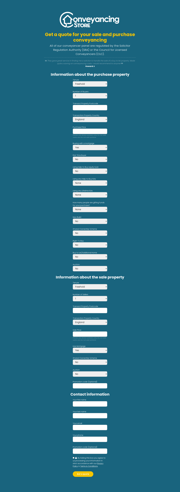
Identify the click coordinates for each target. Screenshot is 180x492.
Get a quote (83, 474)
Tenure (76, 79)
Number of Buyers (81, 91)
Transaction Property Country (86, 115)
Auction (76, 264)
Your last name (79, 411)
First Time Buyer (79, 155)
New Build (77, 217)
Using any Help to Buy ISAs (84, 179)
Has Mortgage (79, 346)
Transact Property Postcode (85, 103)
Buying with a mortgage (83, 143)
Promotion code (85, 381)
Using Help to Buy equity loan (86, 167)
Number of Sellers (80, 294)
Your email (77, 423)
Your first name (79, 399)
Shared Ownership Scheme (85, 229)
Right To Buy (78, 241)
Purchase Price (79, 127)
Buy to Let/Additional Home (85, 252)
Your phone (78, 435)
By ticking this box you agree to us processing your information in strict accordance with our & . (89, 462)
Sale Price (77, 330)
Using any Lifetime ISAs (83, 190)
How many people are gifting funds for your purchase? (88, 204)
